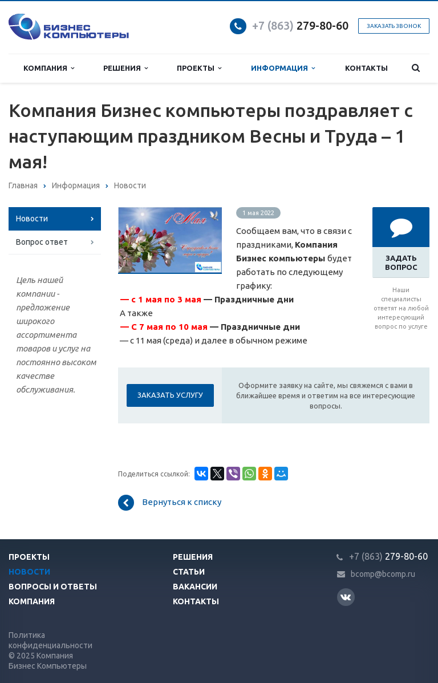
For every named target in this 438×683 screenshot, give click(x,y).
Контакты (366, 68)
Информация (283, 68)
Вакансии (195, 586)
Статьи (189, 571)
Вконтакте (345, 596)
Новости (32, 218)
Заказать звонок (394, 26)
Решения (125, 68)
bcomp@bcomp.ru (383, 574)
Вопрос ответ (42, 241)
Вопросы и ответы (53, 586)
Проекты (199, 68)
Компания (48, 68)
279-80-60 (300, 25)
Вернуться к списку (169, 503)
